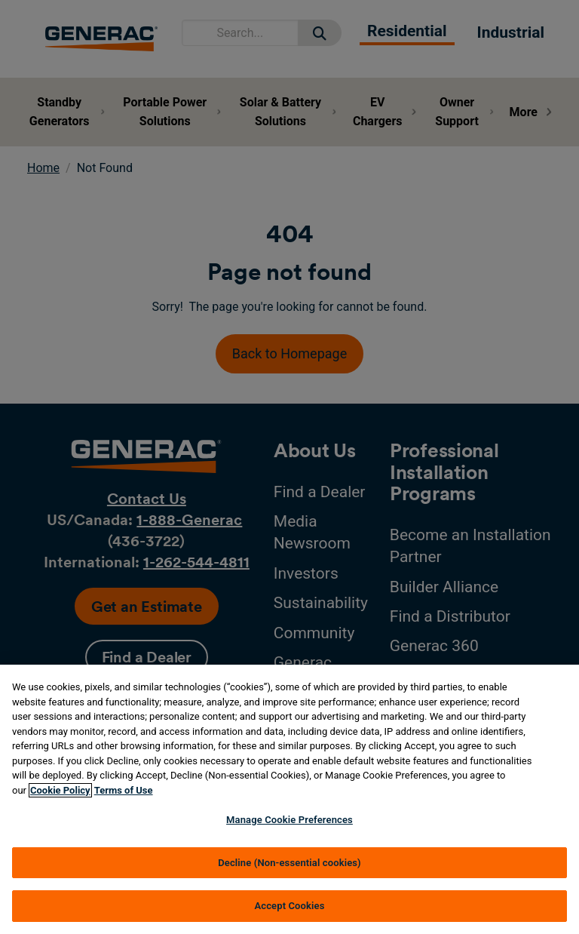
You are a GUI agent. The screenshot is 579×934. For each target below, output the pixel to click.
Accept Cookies (289, 905)
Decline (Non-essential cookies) (289, 862)
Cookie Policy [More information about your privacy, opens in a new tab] (60, 790)
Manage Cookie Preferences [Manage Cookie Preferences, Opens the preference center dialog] (289, 819)
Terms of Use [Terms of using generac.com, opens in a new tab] (123, 790)
